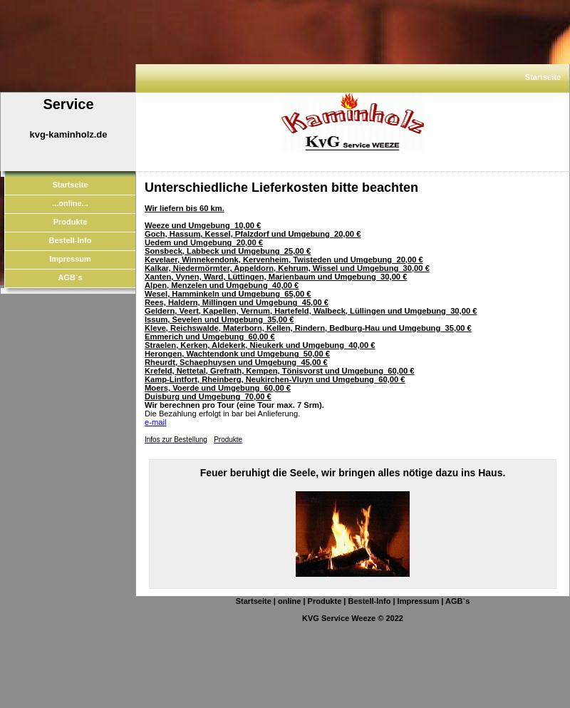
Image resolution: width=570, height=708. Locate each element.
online (289, 601)
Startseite (543, 77)
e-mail (155, 422)
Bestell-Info (70, 240)
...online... (70, 203)
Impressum (70, 259)
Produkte (70, 221)
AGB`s (70, 277)
